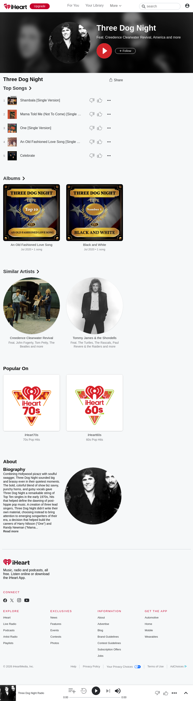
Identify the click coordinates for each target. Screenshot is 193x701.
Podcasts (8, 630)
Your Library (94, 5)
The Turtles (85, 342)
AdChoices (178, 666)
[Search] (159, 6)
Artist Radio (10, 636)
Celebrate (27, 155)
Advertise (103, 623)
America (159, 37)
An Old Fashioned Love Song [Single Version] (50, 142)
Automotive (152, 617)
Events (54, 630)
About (101, 617)
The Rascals (102, 342)
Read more (10, 531)
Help (73, 666)
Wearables (151, 636)
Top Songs (17, 88)
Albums (14, 178)
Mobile (149, 630)
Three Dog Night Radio (31, 693)
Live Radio (9, 623)
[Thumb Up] (99, 100)
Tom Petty (41, 342)
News (53, 617)
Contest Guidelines (109, 643)
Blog (100, 630)
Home (148, 623)
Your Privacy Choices (124, 666)
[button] (104, 50)
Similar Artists (21, 271)
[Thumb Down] (92, 100)
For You (73, 5)
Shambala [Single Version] (40, 100)
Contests (55, 636)
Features (55, 623)
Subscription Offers (109, 649)
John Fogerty (24, 342)
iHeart (7, 617)
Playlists (8, 643)
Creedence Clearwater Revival (128, 37)
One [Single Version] (35, 128)
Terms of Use (155, 666)
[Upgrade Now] (40, 6)
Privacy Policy (91, 666)
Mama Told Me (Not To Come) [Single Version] (50, 114)
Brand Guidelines (108, 636)
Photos (54, 643)
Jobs (100, 655)
